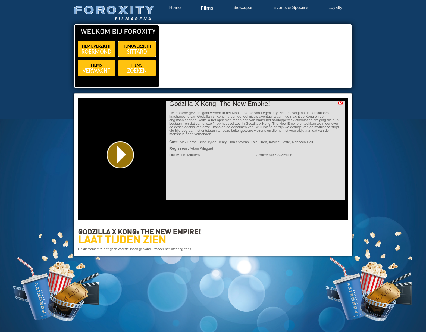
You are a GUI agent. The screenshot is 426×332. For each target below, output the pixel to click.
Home (175, 7)
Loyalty (335, 7)
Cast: (174, 142)
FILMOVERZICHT (96, 49)
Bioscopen (243, 7)
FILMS (96, 68)
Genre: (262, 155)
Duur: (174, 155)
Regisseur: (179, 148)
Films (207, 8)
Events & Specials (291, 7)
